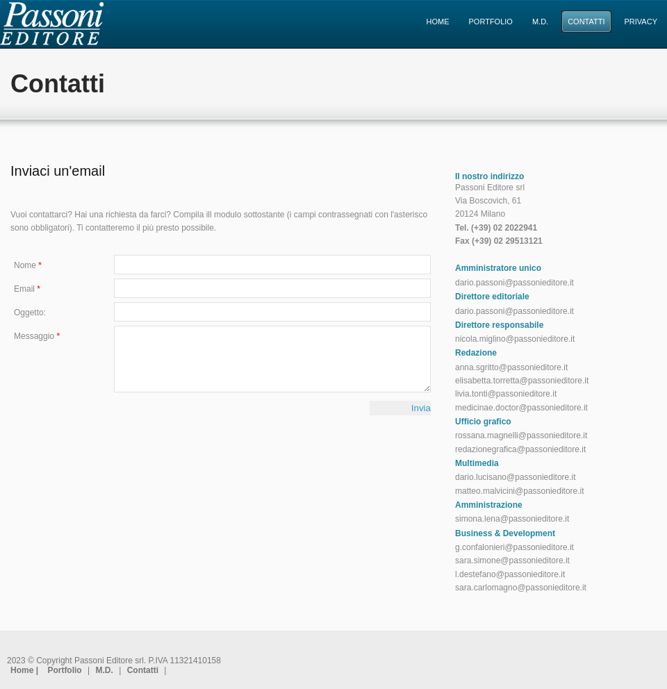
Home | (25, 670)
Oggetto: (30, 312)
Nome (28, 265)
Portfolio (64, 670)
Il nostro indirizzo (489, 176)
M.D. (104, 670)
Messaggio (37, 336)
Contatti (142, 670)
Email (27, 289)
